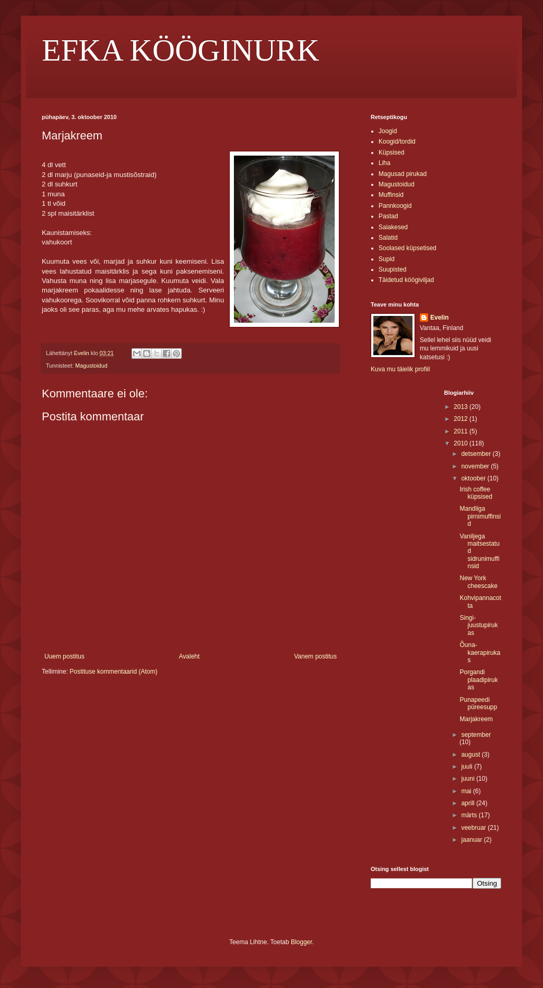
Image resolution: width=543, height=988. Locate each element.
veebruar (474, 827)
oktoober (474, 478)
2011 (461, 431)
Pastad (388, 216)
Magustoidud (91, 365)
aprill (468, 803)
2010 (461, 443)
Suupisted (392, 269)
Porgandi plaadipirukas (478, 679)
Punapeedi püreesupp (478, 703)
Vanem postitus (315, 656)
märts (469, 815)
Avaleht (189, 656)
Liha (385, 163)
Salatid (388, 237)
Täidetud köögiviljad (406, 280)
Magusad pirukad (403, 174)
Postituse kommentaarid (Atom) (113, 671)
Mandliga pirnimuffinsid (480, 516)
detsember (476, 453)
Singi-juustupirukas (478, 625)
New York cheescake (478, 581)
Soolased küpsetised (407, 248)
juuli (467, 766)
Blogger (301, 942)
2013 (461, 406)
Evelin (439, 317)
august (471, 754)
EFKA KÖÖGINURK (181, 50)
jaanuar (472, 839)
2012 (461, 418)
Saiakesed (393, 227)
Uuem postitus (64, 656)
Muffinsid (391, 194)
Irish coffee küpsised (475, 493)
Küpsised (391, 152)
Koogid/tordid (397, 141)
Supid (387, 259)
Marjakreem (475, 719)
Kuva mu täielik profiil (400, 369)
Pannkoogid (395, 205)
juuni (468, 778)
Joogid (388, 131)
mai (467, 791)
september (476, 734)
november (476, 466)
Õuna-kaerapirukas (479, 652)
